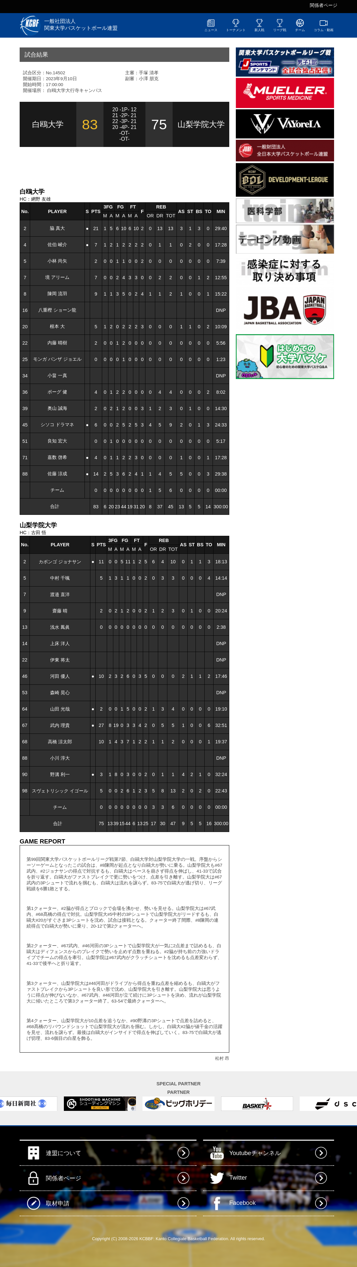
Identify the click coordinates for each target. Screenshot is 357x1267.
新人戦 (259, 25)
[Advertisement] (96, 166)
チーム (300, 25)
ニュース (210, 25)
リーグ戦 (279, 25)
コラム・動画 (323, 25)
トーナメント (236, 25)
